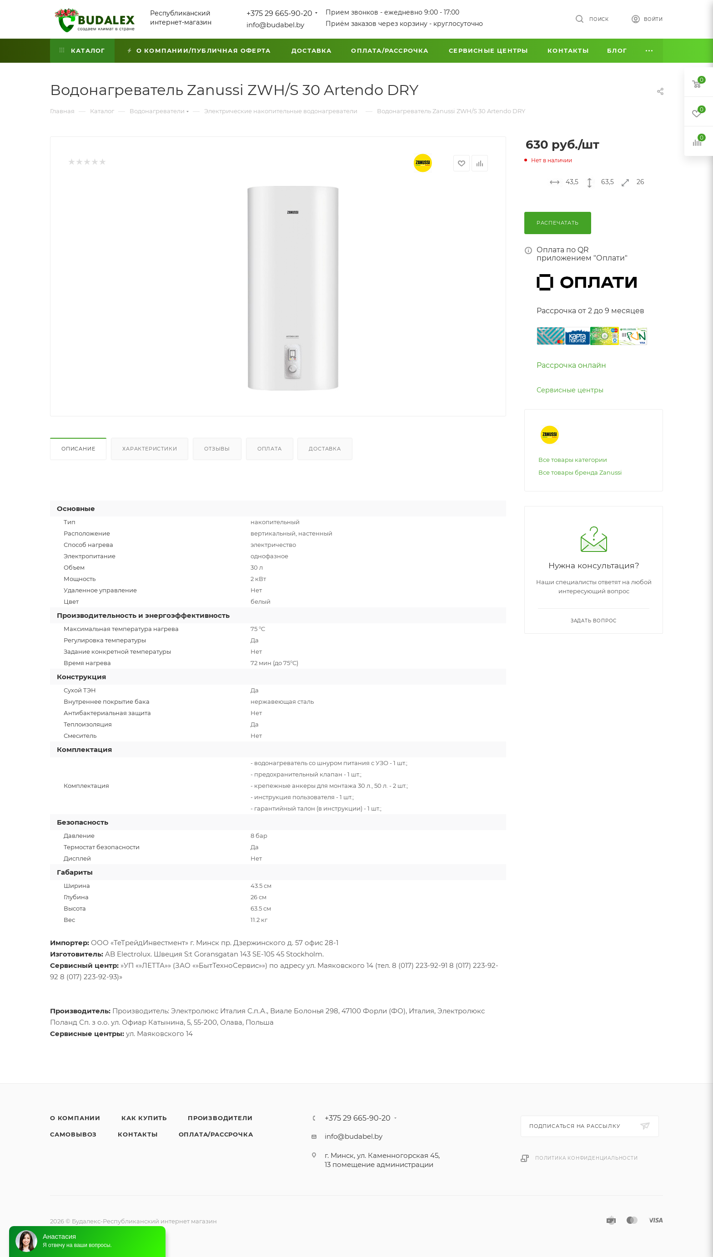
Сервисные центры (570, 390)
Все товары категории (572, 459)
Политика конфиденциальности (586, 1158)
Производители (220, 1118)
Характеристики (149, 449)
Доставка (325, 449)
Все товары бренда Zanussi (580, 472)
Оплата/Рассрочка (216, 1134)
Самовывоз (73, 1134)
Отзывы (217, 449)
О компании (75, 1118)
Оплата (269, 449)
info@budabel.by (275, 24)
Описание (78, 449)
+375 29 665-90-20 (279, 13)
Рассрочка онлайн (571, 365)
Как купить (144, 1118)
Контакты (137, 1134)
